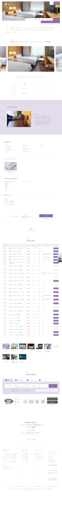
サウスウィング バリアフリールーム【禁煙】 (16, 329)
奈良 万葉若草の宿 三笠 (51, 483)
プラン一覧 (41, 390)
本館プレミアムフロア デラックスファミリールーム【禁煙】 (16, 263)
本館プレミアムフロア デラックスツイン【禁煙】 (16, 257)
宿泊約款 (17, 509)
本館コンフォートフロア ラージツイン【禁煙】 (16, 273)
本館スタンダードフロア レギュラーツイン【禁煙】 (16, 296)
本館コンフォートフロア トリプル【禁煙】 (16, 284)
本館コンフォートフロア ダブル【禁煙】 (15, 269)
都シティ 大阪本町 (25, 483)
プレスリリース (12, 509)
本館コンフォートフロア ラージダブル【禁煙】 (16, 277)
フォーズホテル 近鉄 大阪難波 (52, 493)
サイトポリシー (22, 509)
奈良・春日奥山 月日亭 (51, 485)
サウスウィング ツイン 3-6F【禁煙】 (15, 320)
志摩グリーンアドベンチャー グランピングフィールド (52, 496)
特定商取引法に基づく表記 (39, 509)
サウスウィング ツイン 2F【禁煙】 (14, 317)
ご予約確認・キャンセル (15, 389)
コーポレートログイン (25, 389)
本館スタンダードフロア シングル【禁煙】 (16, 288)
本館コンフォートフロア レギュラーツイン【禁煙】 (16, 281)
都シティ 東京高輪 (25, 476)
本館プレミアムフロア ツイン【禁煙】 (15, 254)
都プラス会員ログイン (47, 3)
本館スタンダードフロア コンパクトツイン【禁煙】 (16, 292)
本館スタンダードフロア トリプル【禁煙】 (16, 310)
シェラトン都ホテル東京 (7, 476)
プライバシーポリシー (29, 509)
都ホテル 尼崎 (13, 483)
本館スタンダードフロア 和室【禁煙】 (15, 314)
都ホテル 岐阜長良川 (14, 476)
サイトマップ (6, 509)
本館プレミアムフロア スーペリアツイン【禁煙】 (16, 260)
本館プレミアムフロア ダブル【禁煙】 (15, 251)
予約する (56, 248)
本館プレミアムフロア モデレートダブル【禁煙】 (16, 248)
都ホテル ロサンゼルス (7, 489)
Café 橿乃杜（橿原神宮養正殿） (53, 502)
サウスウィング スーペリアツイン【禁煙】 (16, 326)
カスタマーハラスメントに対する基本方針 (51, 509)
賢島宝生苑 (50, 481)
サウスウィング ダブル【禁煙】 (14, 323)
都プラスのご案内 (52, 404)
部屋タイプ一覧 (52, 390)
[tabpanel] (31, 59)
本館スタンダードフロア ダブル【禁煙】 (15, 303)
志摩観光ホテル (37, 476)
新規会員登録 (52, 402)
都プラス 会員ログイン (52, 398)
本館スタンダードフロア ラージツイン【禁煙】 (16, 299)
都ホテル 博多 (13, 485)
